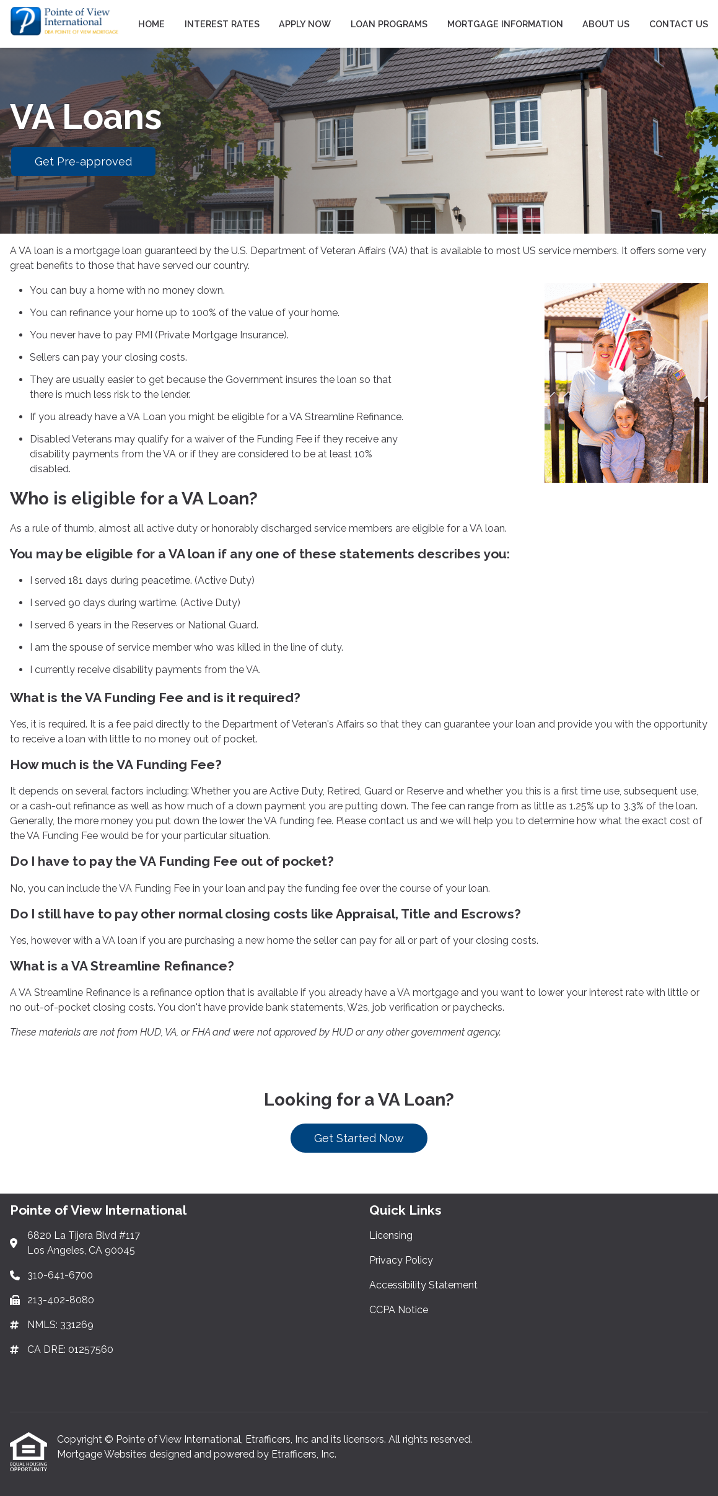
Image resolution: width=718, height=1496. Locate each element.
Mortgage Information (505, 24)
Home (151, 24)
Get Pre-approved (83, 161)
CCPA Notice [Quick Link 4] (398, 1310)
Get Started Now (359, 1138)
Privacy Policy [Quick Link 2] (401, 1260)
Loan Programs (389, 24)
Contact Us (678, 24)
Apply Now (305, 24)
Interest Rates (222, 24)
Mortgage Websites (103, 1454)
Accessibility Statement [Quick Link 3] (423, 1285)
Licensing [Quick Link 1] (391, 1235)
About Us (605, 24)
